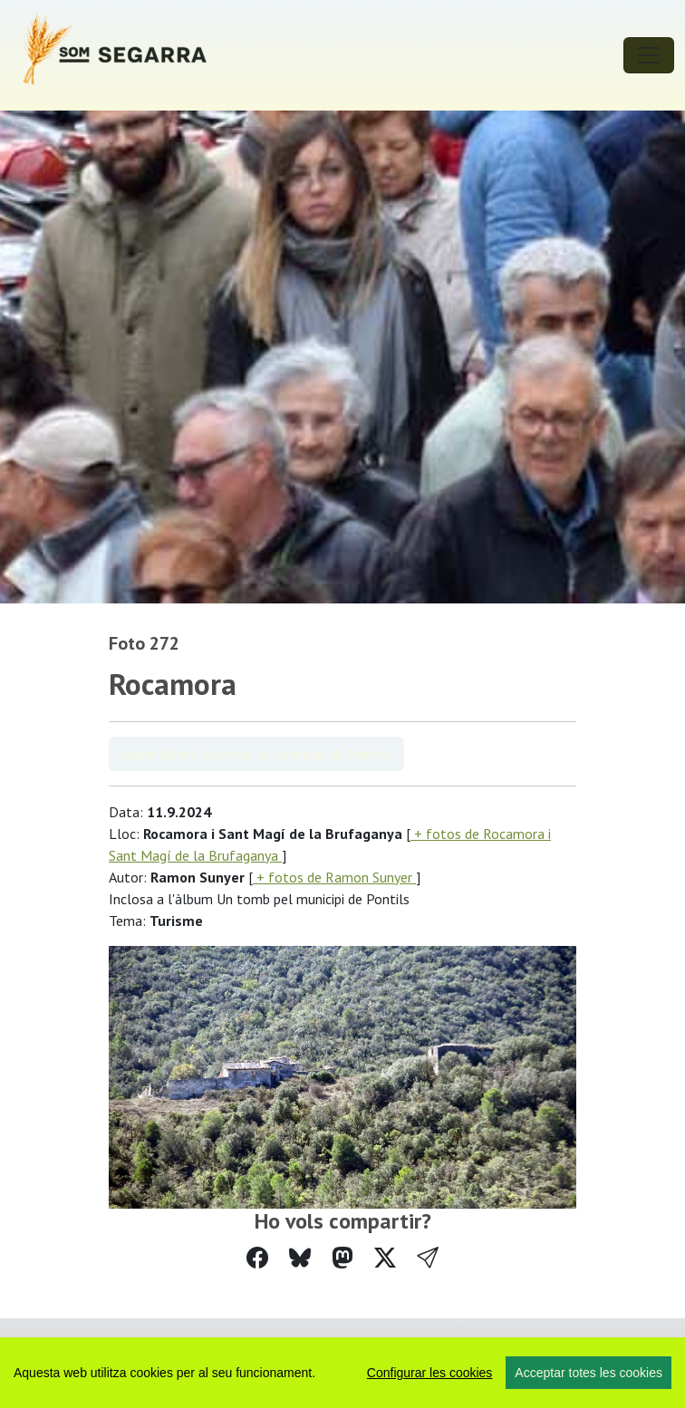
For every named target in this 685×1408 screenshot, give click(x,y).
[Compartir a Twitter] (385, 1258)
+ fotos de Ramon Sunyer (334, 877)
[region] (342, 1372)
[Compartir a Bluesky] (300, 1258)
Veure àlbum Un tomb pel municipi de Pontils (256, 754)
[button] (428, 1258)
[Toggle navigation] (648, 55)
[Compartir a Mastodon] (342, 1258)
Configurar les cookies (430, 1372)
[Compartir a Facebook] (257, 1258)
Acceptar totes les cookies (588, 1372)
